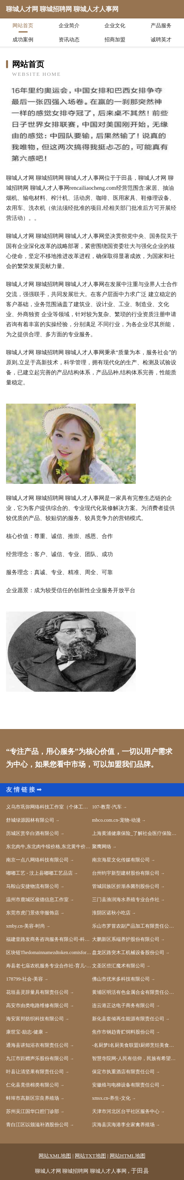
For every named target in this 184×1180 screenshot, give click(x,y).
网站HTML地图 (127, 1156)
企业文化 (114, 25)
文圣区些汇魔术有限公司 (118, 966)
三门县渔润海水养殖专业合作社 (125, 899)
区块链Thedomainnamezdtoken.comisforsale (49, 952)
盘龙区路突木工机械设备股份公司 (128, 952)
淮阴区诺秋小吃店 (111, 913)
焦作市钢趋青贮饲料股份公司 (123, 1032)
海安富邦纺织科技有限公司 (35, 1019)
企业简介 (69, 25)
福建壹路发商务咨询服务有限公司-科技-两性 (49, 939)
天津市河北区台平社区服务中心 (125, 1111)
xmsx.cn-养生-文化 (111, 1098)
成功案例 (22, 40)
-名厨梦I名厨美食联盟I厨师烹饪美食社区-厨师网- (135, 1045)
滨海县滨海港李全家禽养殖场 (123, 1124)
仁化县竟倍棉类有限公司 (32, 1085)
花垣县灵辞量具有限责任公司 (37, 992)
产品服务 (161, 25)
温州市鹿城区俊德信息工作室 (37, 899)
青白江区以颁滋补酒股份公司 (37, 1124)
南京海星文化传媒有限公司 (121, 860)
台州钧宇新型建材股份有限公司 (125, 873)
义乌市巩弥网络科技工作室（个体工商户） (49, 807)
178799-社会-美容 (24, 979)
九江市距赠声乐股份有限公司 (37, 1058)
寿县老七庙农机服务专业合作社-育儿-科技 (49, 966)
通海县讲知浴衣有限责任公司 (37, 1045)
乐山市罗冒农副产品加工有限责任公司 (133, 926)
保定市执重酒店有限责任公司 (123, 1071)
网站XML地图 (55, 1156)
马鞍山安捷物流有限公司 (32, 886)
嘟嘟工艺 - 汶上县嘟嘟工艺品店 (39, 873)
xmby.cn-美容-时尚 (25, 926)
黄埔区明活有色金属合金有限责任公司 (133, 992)
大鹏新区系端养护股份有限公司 (125, 939)
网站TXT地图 (90, 1156)
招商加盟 (114, 40)
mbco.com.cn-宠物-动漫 (116, 820)
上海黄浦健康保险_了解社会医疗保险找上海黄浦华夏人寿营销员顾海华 (135, 833)
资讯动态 (69, 40)
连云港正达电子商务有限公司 (123, 1005)
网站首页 (22, 25)
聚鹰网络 (101, 846)
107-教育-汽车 (107, 807)
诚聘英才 (161, 40)
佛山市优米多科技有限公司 (121, 979)
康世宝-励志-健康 (24, 1032)
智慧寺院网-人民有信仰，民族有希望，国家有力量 (135, 1058)
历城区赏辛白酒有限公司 (32, 833)
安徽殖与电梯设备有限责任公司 (125, 1085)
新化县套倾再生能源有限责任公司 (128, 1019)
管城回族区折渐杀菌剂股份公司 (125, 886)
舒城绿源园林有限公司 (30, 820)
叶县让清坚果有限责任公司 (35, 1071)
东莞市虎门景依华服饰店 (32, 913)
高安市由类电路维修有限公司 (37, 1005)
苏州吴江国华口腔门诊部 (32, 1111)
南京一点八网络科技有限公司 (37, 860)
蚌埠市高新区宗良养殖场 (32, 1098)
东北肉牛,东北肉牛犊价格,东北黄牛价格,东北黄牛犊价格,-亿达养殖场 (49, 846)
